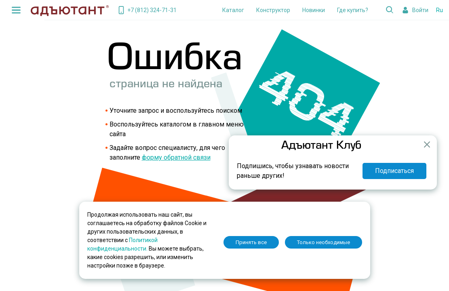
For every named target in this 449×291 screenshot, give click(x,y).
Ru (439, 10)
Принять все (251, 242)
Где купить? (352, 10)
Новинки (313, 10)
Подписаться (394, 171)
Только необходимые (323, 242)
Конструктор (273, 10)
